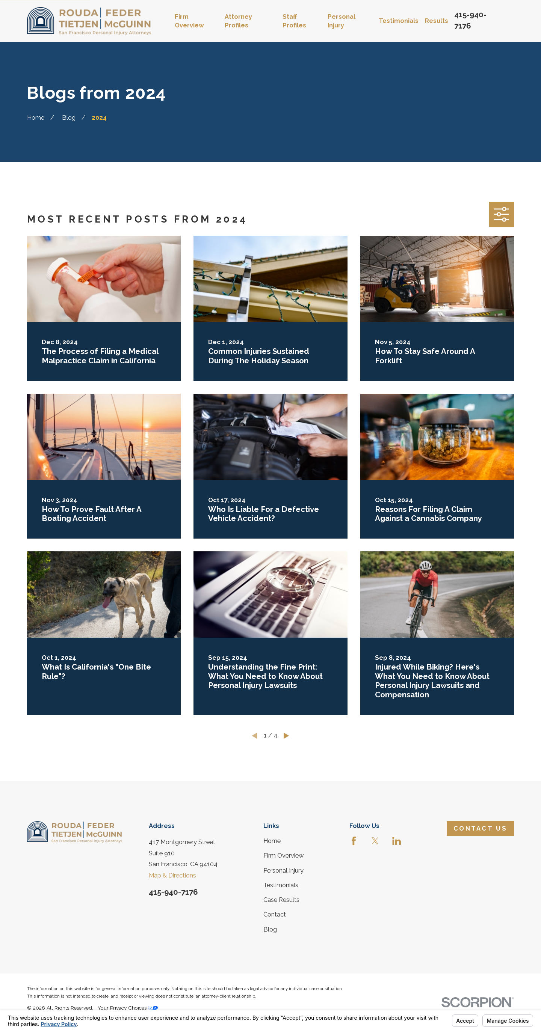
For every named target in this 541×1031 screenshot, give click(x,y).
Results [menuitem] (436, 20)
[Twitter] (375, 841)
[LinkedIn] (396, 841)
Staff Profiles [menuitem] (294, 21)
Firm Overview (283, 855)
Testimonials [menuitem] (399, 20)
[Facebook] (353, 841)
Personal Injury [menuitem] (341, 21)
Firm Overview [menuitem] (189, 21)
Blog (270, 929)
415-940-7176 (173, 892)
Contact (274, 914)
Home (272, 840)
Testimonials (280, 885)
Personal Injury (283, 870)
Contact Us (480, 828)
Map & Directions (172, 875)
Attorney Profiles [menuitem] (238, 21)
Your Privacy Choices (128, 1008)
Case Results (281, 899)
